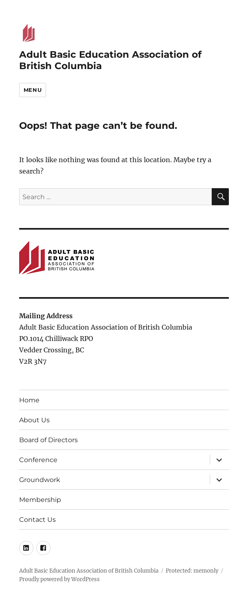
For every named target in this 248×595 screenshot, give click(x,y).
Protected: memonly (192, 570)
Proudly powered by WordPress (59, 579)
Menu (33, 90)
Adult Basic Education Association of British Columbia (88, 570)
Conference (38, 460)
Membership (40, 500)
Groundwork (39, 480)
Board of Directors (48, 440)
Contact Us (37, 519)
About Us (34, 420)
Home (29, 400)
